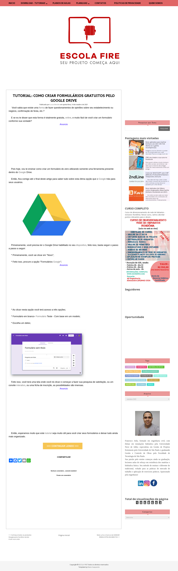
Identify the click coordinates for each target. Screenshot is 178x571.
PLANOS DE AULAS (61, 3)
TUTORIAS (141, 384)
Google (22, 172)
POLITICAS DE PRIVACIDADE (127, 3)
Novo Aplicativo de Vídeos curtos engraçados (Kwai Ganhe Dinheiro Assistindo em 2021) (157, 190)
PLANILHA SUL (146, 376)
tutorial (48, 433)
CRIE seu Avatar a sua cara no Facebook (156, 158)
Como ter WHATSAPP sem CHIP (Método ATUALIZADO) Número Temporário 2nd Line (157, 175)
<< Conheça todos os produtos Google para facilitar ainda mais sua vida (20, 537)
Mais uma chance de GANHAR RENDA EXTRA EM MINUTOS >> (108, 536)
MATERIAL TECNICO (133, 371)
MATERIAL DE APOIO (156, 367)
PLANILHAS (81, 3)
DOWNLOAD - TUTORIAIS (33, 3)
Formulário (41, 316)
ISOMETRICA (141, 367)
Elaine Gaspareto (94, 567)
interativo (20, 385)
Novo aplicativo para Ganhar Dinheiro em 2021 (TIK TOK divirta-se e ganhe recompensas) (156, 145)
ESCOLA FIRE (83, 565)
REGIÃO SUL (130, 384)
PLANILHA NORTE (132, 376)
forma (42, 107)
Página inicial (64, 535)
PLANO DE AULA (160, 376)
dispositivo (81, 245)
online (68, 117)
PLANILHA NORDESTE (150, 371)
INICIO (12, 3)
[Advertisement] (64, 143)
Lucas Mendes (55, 104)
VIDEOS (150, 384)
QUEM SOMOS (156, 3)
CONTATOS (100, 3)
